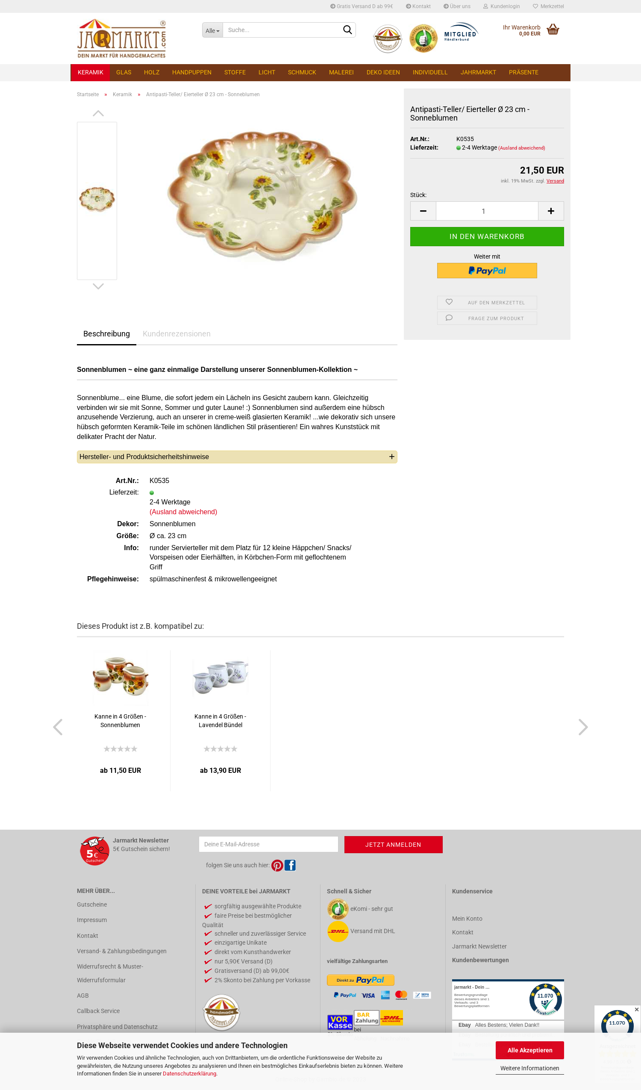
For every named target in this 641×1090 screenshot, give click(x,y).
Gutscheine (92, 904)
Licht (267, 72)
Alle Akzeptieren (530, 1050)
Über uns (457, 6)
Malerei (341, 72)
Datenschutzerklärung (189, 1073)
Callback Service (98, 1011)
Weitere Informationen (529, 1068)
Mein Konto (467, 918)
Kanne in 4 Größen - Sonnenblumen (120, 720)
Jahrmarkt (478, 72)
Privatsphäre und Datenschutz (117, 1026)
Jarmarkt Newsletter (479, 946)
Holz (151, 72)
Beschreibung (106, 333)
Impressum (92, 919)
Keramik (90, 72)
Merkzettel (548, 6)
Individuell (430, 72)
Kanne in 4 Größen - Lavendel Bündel (220, 720)
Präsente (523, 72)
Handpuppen (192, 72)
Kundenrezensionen (177, 333)
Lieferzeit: (424, 147)
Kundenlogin (501, 6)
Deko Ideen (383, 72)
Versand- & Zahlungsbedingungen (122, 951)
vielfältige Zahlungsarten (357, 961)
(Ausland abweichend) (521, 148)
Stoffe (235, 72)
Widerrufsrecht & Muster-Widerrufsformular (110, 973)
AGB (83, 995)
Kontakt (418, 6)
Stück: (418, 194)
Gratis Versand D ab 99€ (361, 6)
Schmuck (302, 72)
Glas (123, 72)
